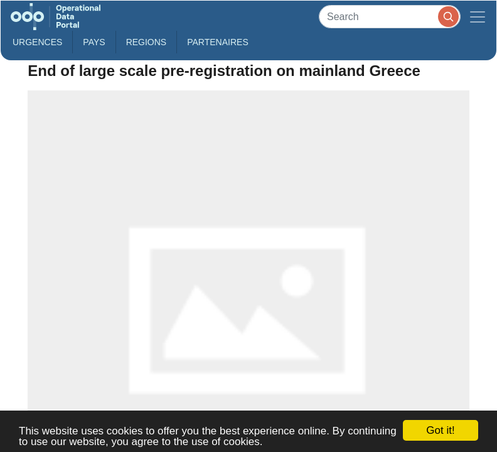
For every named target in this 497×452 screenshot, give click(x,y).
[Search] (390, 16)
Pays (94, 42)
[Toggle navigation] (477, 17)
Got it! (440, 430)
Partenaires (217, 42)
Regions (146, 42)
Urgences (37, 42)
